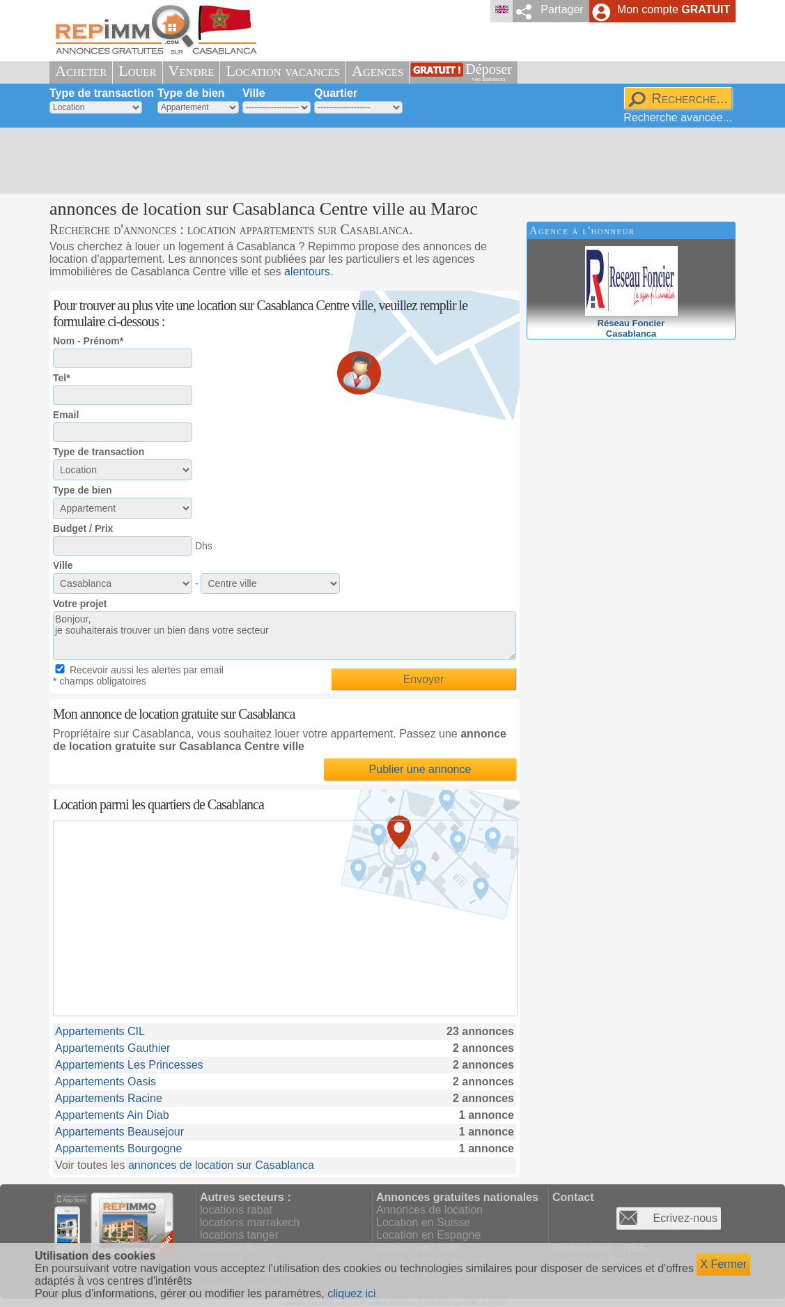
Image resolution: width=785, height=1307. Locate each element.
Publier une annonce (420, 769)
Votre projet (80, 603)
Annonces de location (429, 1210)
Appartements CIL (100, 1031)
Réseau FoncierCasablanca (631, 323)
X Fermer (723, 1264)
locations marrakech (250, 1222)
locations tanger (239, 1235)
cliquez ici (351, 1293)
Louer (137, 70)
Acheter (81, 70)
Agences (377, 70)
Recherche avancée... (677, 117)
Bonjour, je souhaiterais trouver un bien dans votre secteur (284, 635)
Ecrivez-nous (685, 1218)
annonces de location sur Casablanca (221, 1165)
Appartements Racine (108, 1098)
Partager (562, 9)
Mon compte (673, 9)
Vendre (192, 70)
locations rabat (236, 1210)
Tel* (61, 377)
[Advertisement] (387, 160)
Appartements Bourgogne (118, 1148)
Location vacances (283, 70)
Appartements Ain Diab (112, 1115)
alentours (307, 271)
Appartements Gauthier (112, 1048)
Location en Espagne (428, 1235)
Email (66, 414)
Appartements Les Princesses (129, 1065)
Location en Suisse (423, 1222)
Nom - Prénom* (88, 340)
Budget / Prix (83, 528)
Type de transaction (101, 93)
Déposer (488, 72)
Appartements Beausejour (119, 1132)
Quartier (335, 93)
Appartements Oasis (105, 1081)
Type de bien (191, 93)
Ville (253, 93)
